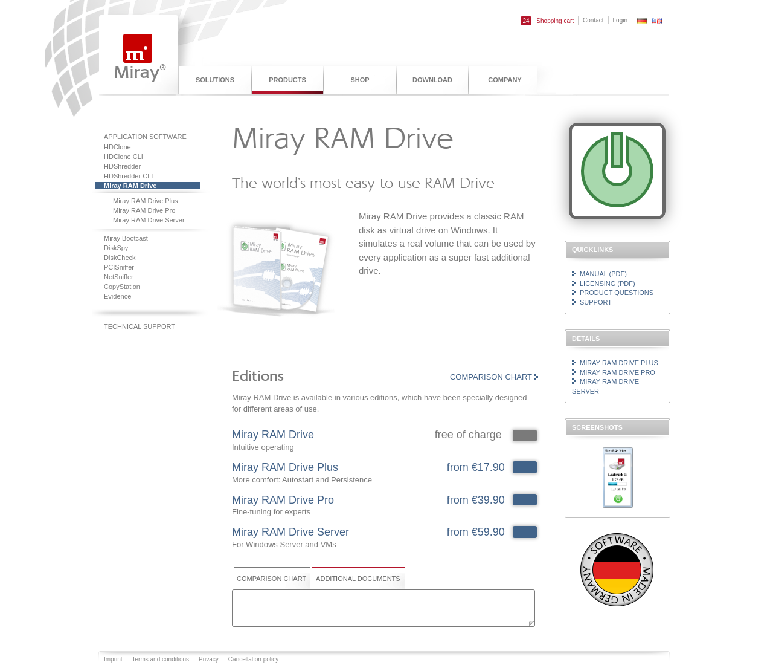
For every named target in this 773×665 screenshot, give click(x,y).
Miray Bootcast (126, 238)
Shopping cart (547, 21)
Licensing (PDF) (607, 283)
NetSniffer (118, 277)
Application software (145, 136)
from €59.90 (476, 532)
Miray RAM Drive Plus (145, 200)
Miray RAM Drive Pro (144, 210)
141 (525, 500)
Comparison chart (491, 376)
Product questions (616, 292)
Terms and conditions (161, 659)
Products (287, 79)
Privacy (209, 659)
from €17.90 (476, 467)
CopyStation (122, 286)
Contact (593, 20)
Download (432, 79)
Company (504, 79)
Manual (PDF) (603, 273)
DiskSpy (116, 247)
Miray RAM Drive (130, 185)
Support (596, 302)
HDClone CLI (123, 156)
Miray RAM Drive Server (149, 220)
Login (620, 20)
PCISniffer (119, 267)
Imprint (113, 659)
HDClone (117, 147)
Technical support (139, 326)
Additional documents (358, 578)
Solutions (215, 79)
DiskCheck (120, 257)
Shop (359, 79)
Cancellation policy (253, 659)
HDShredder (122, 166)
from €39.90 (476, 500)
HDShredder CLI (128, 176)
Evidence (117, 296)
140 (525, 467)
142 (525, 532)
